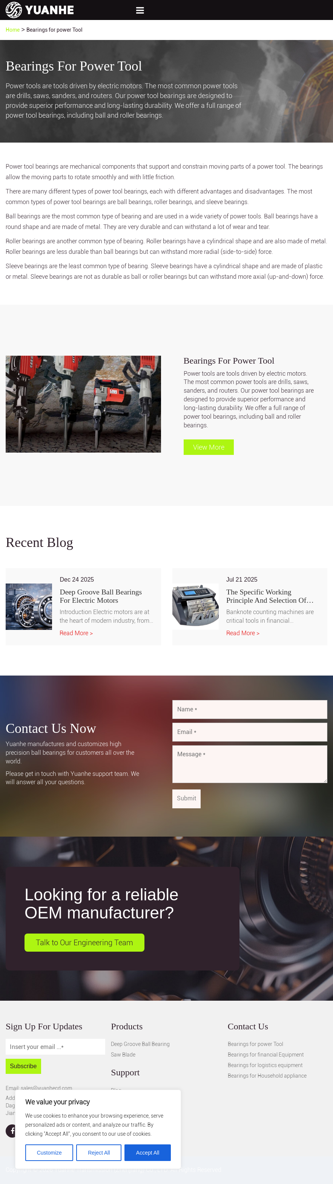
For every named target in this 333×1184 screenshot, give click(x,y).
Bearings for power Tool (255, 1044)
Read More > (76, 633)
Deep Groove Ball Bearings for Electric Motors (101, 596)
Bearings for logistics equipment (265, 1066)
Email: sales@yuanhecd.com (39, 1088)
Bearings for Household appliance (267, 1076)
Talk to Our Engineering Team (84, 942)
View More (208, 447)
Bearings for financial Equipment (266, 1055)
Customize (49, 1153)
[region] (98, 1129)
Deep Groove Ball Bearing (140, 1044)
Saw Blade (123, 1055)
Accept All (147, 1153)
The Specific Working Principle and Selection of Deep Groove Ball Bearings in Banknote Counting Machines (272, 596)
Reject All (99, 1153)
